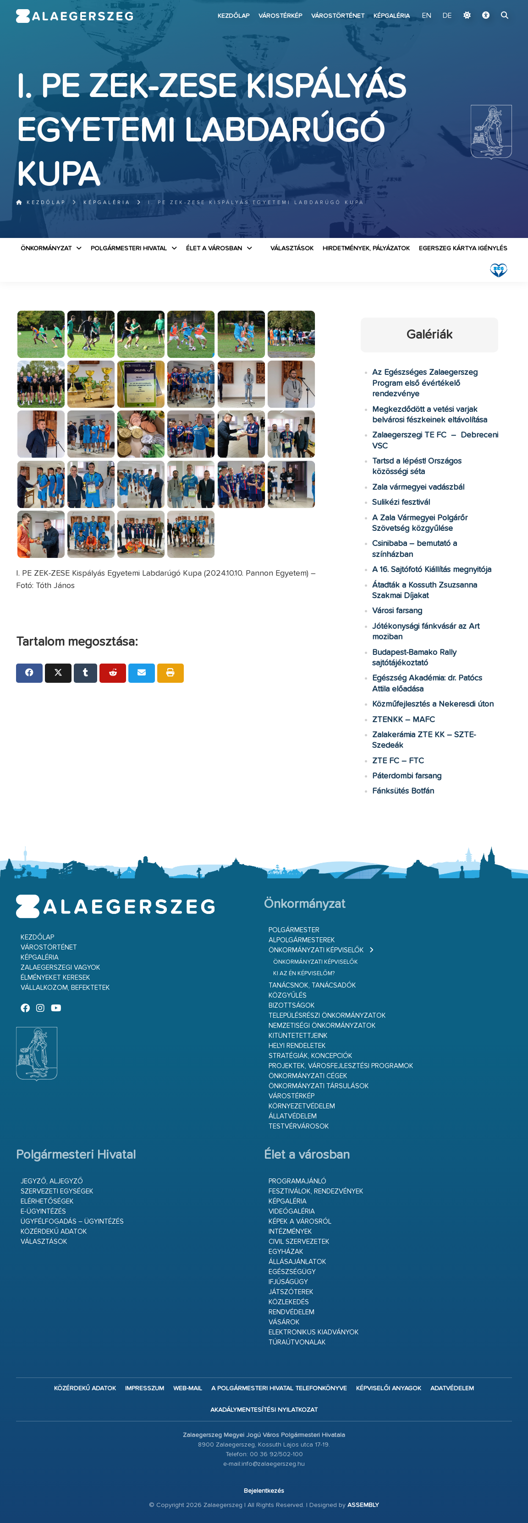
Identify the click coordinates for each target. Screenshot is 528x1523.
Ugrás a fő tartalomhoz (489, 4)
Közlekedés (289, 1302)
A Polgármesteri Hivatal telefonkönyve (279, 1388)
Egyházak (286, 1251)
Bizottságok (292, 1005)
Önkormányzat (46, 248)
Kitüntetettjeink (298, 1035)
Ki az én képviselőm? (304, 974)
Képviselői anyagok (388, 1388)
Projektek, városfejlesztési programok (341, 1066)
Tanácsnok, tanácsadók (312, 985)
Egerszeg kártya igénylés (463, 248)
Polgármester (294, 930)
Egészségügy (292, 1272)
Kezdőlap (233, 16)
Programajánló (297, 1181)
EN (426, 16)
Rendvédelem (291, 1312)
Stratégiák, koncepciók (310, 1056)
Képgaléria (392, 16)
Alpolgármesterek (302, 940)
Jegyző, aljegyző (52, 1181)
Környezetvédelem (302, 1106)
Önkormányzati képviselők (316, 950)
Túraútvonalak (297, 1342)
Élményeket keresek (55, 977)
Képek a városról (300, 1221)
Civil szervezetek (299, 1241)
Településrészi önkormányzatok (327, 1015)
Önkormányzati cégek (308, 1076)
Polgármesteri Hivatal (129, 248)
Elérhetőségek (47, 1201)
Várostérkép (280, 16)
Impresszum (144, 1388)
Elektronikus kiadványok (314, 1332)
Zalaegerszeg (74, 16)
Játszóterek (291, 1292)
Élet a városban (214, 248)
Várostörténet (337, 16)
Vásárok (284, 1322)
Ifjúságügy (288, 1282)
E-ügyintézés (43, 1211)
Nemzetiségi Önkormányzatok (322, 1025)
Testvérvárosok (299, 1126)
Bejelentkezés (264, 1491)
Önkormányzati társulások (319, 1086)
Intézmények (290, 1231)
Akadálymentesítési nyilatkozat (264, 1410)
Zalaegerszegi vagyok (60, 967)
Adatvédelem (452, 1388)
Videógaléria (292, 1211)
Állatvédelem (293, 1116)
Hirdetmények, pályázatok (366, 248)
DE (447, 16)
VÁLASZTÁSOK (292, 248)
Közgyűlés (288, 995)
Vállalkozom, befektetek (65, 987)
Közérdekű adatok (54, 1231)
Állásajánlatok (297, 1261)
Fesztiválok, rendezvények (316, 1191)
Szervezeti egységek (57, 1191)
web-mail (187, 1388)
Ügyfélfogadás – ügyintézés (72, 1221)
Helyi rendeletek (297, 1045)
